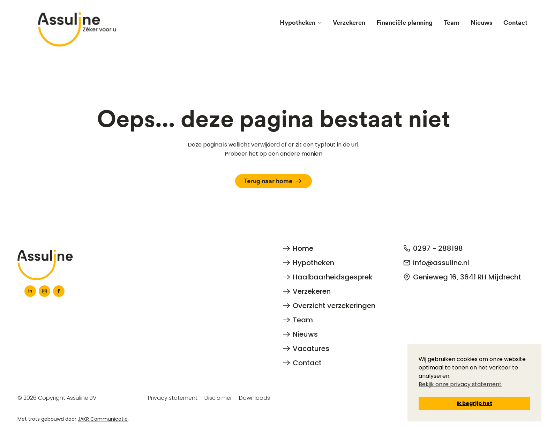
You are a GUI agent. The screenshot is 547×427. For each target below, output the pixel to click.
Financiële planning (404, 22)
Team (451, 22)
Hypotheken (297, 22)
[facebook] (59, 291)
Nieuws (481, 22)
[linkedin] (30, 291)
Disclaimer (218, 398)
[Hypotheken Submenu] (321, 23)
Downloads (254, 398)
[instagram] (44, 291)
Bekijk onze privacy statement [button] (460, 384)
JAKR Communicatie (103, 418)
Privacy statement (172, 398)
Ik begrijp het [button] (474, 403)
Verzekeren (349, 22)
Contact (515, 22)
